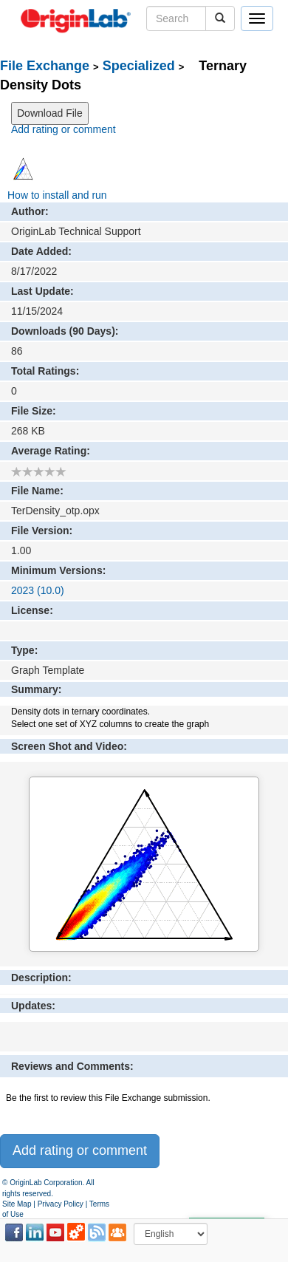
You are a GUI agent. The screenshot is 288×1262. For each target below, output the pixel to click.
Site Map (16, 1204)
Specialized (139, 65)
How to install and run (57, 195)
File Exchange (44, 65)
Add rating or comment (63, 129)
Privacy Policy (60, 1204)
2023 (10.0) (37, 590)
